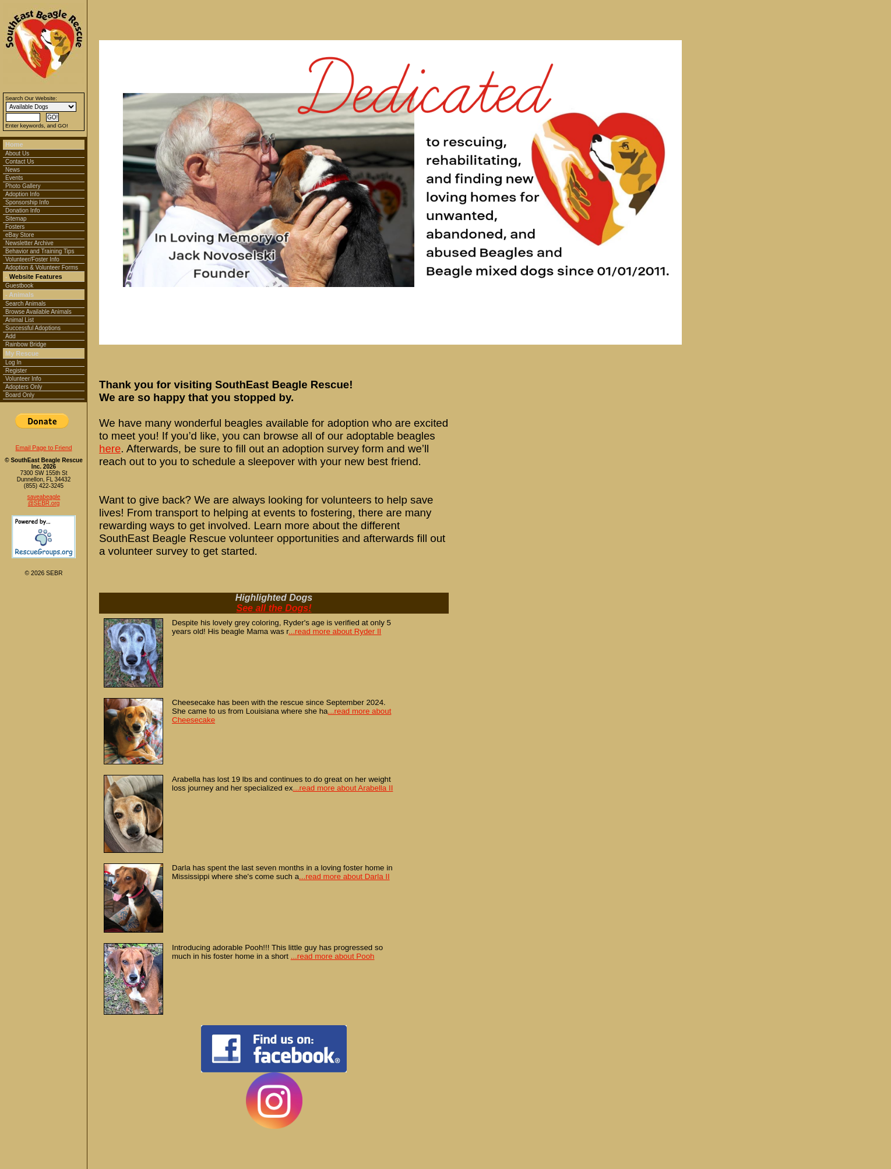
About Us (17, 153)
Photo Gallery (23, 186)
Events (14, 178)
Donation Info (22, 210)
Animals (21, 294)
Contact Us (19, 161)
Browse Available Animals (38, 312)
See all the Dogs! (274, 608)
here (110, 448)
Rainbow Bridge (26, 344)
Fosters (14, 227)
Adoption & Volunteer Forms (41, 267)
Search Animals (25, 303)
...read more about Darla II (344, 876)
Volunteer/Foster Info (32, 259)
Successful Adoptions (33, 328)
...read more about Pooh (333, 956)
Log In (13, 362)
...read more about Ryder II (334, 631)
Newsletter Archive (29, 243)
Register (16, 370)
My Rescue (21, 353)
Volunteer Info (23, 379)
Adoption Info (22, 194)
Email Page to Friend (43, 448)
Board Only (19, 395)
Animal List (19, 320)
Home (14, 144)
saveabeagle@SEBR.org (44, 500)
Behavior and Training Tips (39, 251)
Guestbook (19, 285)
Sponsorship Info (27, 202)
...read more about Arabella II (343, 788)
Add (10, 336)
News (12, 170)
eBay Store (19, 235)
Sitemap (16, 218)
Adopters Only (23, 387)
